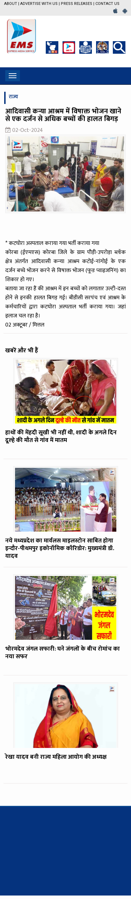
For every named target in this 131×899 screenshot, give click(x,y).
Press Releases (76, 3)
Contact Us (107, 3)
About (10, 3)
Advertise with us (39, 3)
